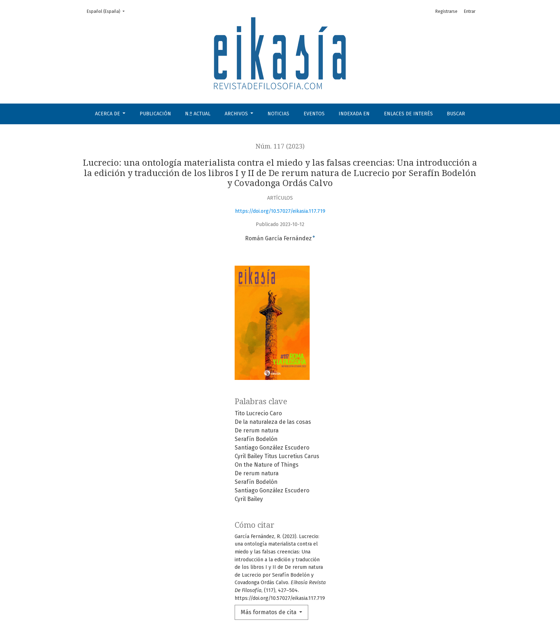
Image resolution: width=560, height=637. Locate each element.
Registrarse (446, 11)
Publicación (155, 114)
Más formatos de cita (269, 612)
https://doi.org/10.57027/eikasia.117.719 (280, 211)
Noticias (278, 114)
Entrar (469, 11)
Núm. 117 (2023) (280, 146)
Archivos (237, 114)
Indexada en (354, 114)
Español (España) (107, 11)
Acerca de (108, 114)
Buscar (456, 114)
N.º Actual (197, 114)
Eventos (314, 114)
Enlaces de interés (408, 114)
